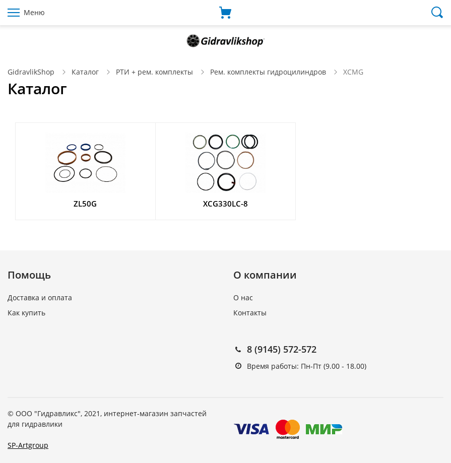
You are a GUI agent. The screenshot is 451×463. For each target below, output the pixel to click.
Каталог (85, 72)
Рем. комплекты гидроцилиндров (268, 72)
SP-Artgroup (28, 445)
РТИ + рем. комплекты (154, 72)
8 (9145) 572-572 (281, 349)
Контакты (250, 312)
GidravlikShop (31, 72)
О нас (243, 297)
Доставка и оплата (40, 297)
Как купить (26, 312)
